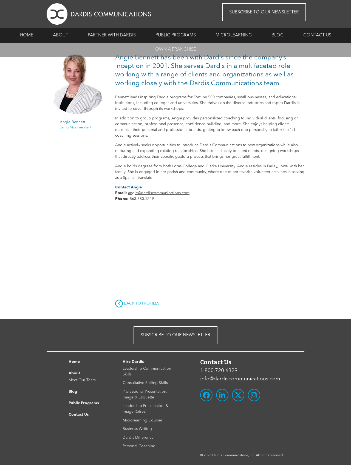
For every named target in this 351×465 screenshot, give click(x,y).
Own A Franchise (175, 49)
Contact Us (317, 35)
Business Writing (137, 429)
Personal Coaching (139, 446)
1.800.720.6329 (218, 371)
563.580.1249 (142, 199)
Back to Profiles (137, 304)
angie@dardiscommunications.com (158, 193)
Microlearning (234, 35)
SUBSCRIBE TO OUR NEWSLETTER (264, 12)
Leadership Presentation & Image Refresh (145, 409)
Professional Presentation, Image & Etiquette (145, 394)
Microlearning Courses (143, 420)
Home (26, 35)
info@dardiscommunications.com (240, 379)
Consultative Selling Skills (145, 383)
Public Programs (175, 35)
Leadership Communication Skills (147, 371)
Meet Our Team (82, 380)
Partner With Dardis (112, 35)
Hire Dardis (133, 362)
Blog (277, 35)
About (60, 35)
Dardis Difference (138, 438)
